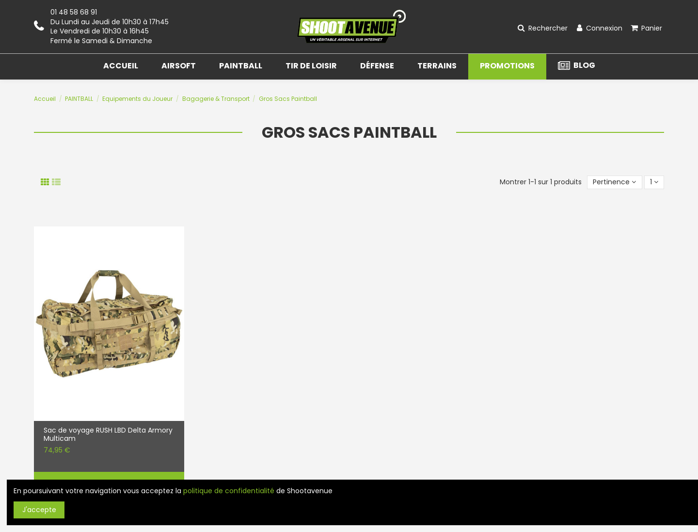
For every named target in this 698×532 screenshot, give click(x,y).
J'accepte (39, 510)
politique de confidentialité (228, 491)
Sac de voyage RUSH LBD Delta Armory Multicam (108, 434)
